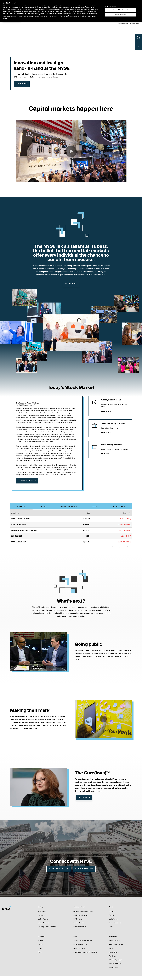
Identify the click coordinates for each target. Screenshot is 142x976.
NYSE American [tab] (69, 506)
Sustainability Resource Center (83, 911)
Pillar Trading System (115, 960)
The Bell (111, 915)
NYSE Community (114, 941)
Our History (112, 911)
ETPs (39, 952)
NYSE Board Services (80, 915)
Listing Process (43, 919)
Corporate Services (79, 927)
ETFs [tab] (94, 506)
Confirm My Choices (110, 6)
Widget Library (113, 968)
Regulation (112, 956)
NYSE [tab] (43, 506)
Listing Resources (44, 923)
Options (40, 944)
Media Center (113, 919)
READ (106, 411)
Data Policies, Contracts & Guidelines (85, 952)
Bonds (40, 948)
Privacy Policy (39, 17)
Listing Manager (114, 952)
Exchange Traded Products (47, 927)
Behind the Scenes (115, 923)
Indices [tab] (21, 506)
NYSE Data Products (80, 944)
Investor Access (78, 923)
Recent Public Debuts (116, 944)
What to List (42, 911)
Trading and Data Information (82, 941)
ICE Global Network (115, 964)
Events (111, 927)
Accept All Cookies (120, 14)
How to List (41, 915)
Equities (40, 941)
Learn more (21, 84)
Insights (111, 948)
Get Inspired (84, 798)
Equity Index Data (79, 948)
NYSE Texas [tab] (119, 506)
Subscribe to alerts (58, 869)
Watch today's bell (84, 869)
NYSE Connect (78, 919)
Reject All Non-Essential (120, 10)
